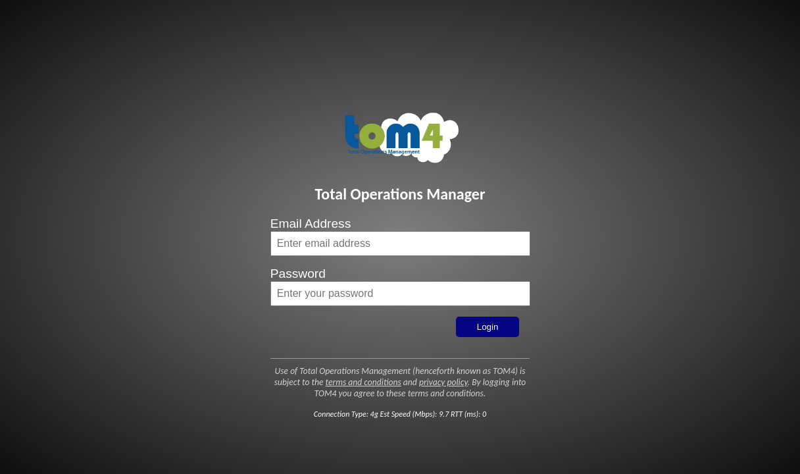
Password (298, 273)
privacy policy (443, 382)
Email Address (310, 223)
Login (488, 327)
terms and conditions (363, 382)
